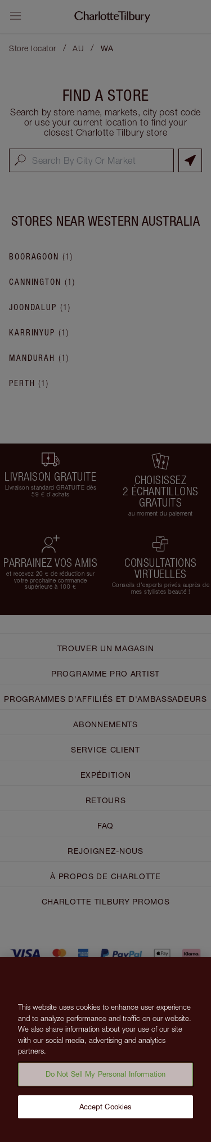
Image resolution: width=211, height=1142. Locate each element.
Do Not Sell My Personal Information (106, 1076)
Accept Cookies (105, 1109)
